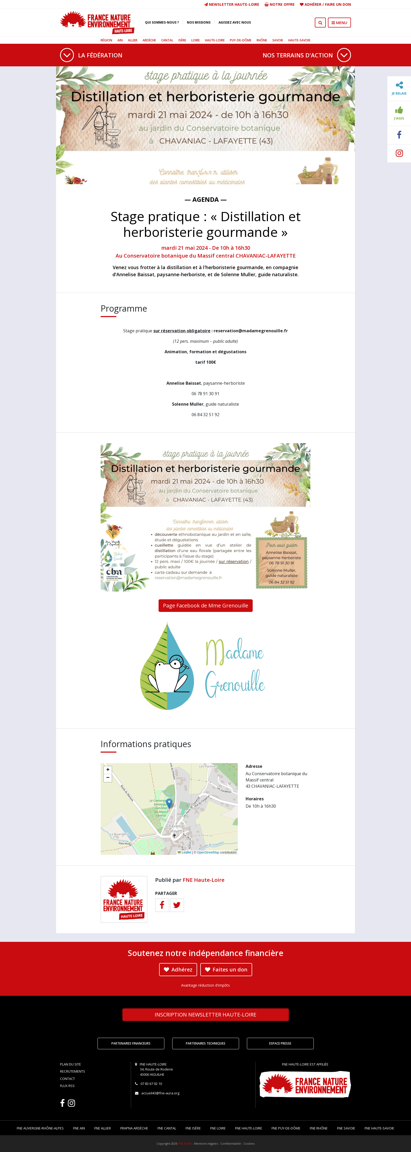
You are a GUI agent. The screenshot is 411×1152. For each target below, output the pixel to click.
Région (106, 40)
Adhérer (313, 4)
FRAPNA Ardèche (134, 1128)
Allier (132, 40)
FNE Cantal (167, 1128)
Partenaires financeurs (130, 1043)
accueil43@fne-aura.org (160, 1093)
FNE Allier (102, 1128)
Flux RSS (67, 1085)
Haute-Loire (215, 40)
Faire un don (338, 4)
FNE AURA (185, 1143)
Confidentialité (230, 1143)
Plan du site (70, 1064)
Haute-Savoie (299, 40)
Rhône (262, 40)
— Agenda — (206, 199)
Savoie (277, 40)
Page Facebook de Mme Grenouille (205, 605)
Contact (67, 1078)
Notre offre (279, 4)
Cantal (167, 40)
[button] (169, 803)
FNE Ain (79, 1128)
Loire (195, 40)
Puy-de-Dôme (240, 40)
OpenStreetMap (208, 852)
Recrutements (72, 1071)
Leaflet (184, 852)
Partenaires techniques (205, 1043)
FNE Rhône (319, 1128)
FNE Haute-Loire (203, 879)
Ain (120, 40)
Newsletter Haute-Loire (231, 4)
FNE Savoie (346, 1128)
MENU (339, 22)
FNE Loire (218, 1128)
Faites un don (226, 969)
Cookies (249, 1143)
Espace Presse (280, 1043)
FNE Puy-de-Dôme (286, 1128)
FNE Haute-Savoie (379, 1128)
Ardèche (149, 40)
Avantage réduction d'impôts (205, 985)
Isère (182, 40)
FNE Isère (193, 1128)
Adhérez (178, 969)
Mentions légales (206, 1143)
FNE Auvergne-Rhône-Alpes (40, 1128)
